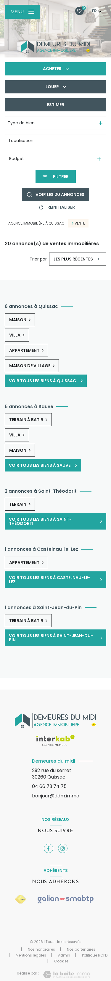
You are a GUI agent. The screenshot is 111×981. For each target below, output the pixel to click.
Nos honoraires (41, 949)
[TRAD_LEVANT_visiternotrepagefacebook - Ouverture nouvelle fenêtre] (48, 848)
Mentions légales (31, 955)
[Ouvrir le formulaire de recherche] (56, 176)
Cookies (61, 961)
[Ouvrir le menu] (22, 12)
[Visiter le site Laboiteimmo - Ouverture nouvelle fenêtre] (66, 974)
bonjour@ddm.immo (55, 795)
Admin (64, 955)
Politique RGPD (94, 955)
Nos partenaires (81, 949)
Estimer (55, 105)
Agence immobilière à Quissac (36, 223)
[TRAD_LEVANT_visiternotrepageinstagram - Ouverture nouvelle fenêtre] (62, 848)
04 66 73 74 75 (49, 786)
